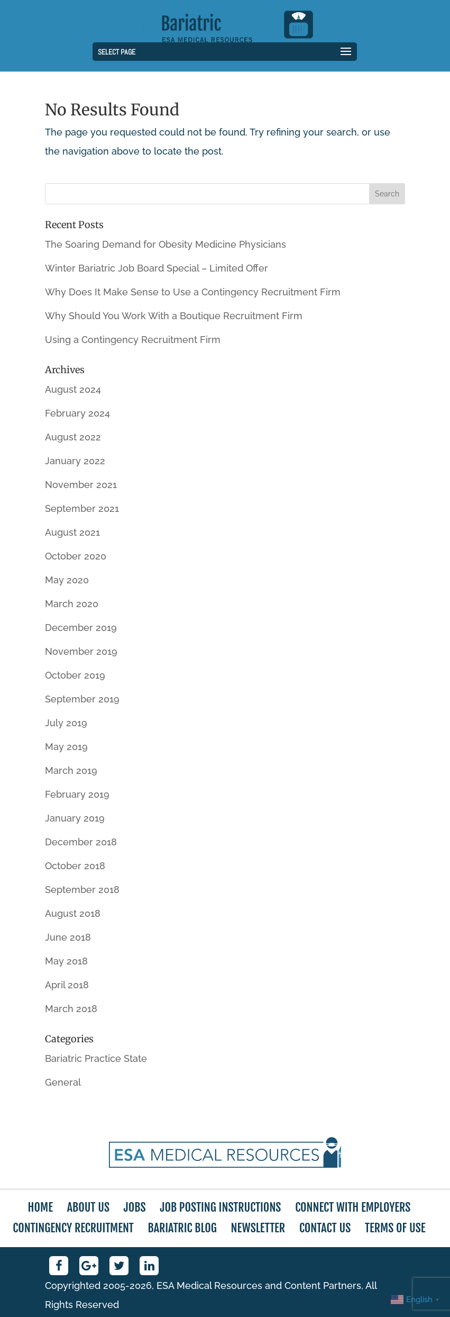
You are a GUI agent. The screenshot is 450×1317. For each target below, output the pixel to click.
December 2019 (81, 627)
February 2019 (77, 794)
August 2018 (72, 913)
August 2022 (73, 437)
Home (40, 1207)
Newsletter (258, 1228)
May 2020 (67, 579)
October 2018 (75, 865)
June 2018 (68, 937)
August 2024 (73, 389)
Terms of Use (395, 1228)
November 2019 (81, 651)
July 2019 (66, 722)
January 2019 (75, 818)
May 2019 (66, 746)
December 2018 (81, 841)
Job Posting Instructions (220, 1207)
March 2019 (71, 770)
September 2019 (82, 699)
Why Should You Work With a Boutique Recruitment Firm (173, 315)
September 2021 (82, 508)
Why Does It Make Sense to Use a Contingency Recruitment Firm (193, 291)
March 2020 (71, 603)
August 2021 (72, 532)
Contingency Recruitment (73, 1228)
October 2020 (75, 556)
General (63, 1082)
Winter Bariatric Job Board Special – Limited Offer (156, 268)
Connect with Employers (352, 1207)
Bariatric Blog (182, 1228)
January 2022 (75, 460)
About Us (88, 1207)
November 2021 (81, 484)
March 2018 (71, 1008)
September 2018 (82, 889)
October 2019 (75, 675)
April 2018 (67, 984)
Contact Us (325, 1228)
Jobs (135, 1207)
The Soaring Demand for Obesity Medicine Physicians (165, 244)
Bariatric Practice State (96, 1058)
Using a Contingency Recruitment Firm (133, 339)
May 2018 (66, 961)
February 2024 (77, 413)
